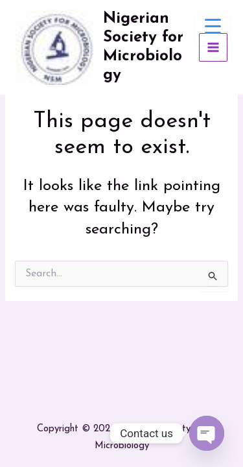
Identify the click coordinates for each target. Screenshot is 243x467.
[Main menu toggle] (213, 47)
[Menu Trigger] (213, 27)
